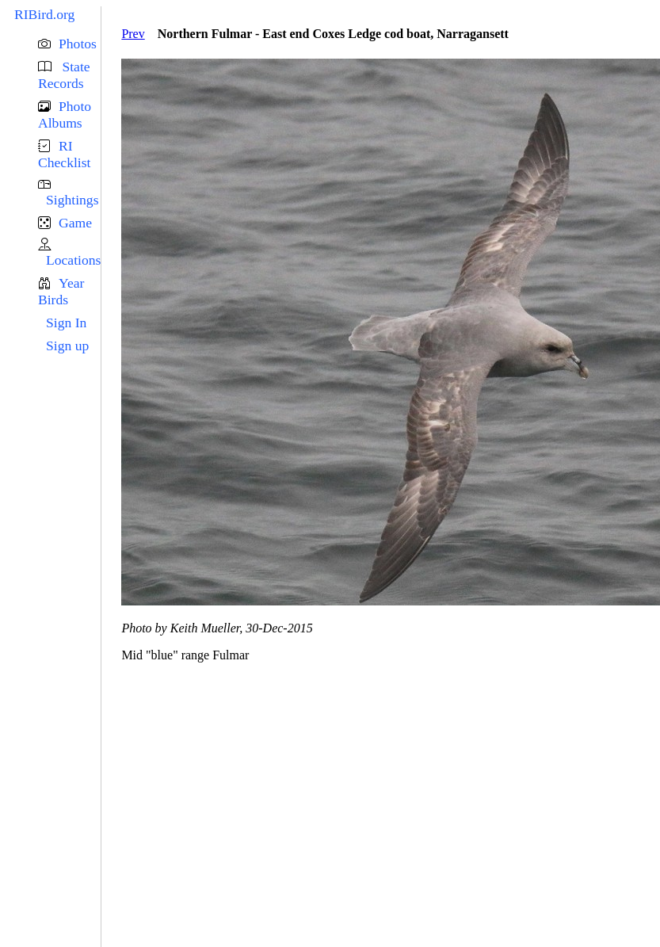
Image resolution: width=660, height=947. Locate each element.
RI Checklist (64, 154)
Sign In (66, 322)
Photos (78, 44)
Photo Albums (64, 114)
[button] (69, 44)
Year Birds (61, 291)
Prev (132, 33)
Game (75, 223)
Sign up (67, 345)
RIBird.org (44, 14)
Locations (73, 260)
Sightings (72, 200)
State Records (64, 75)
